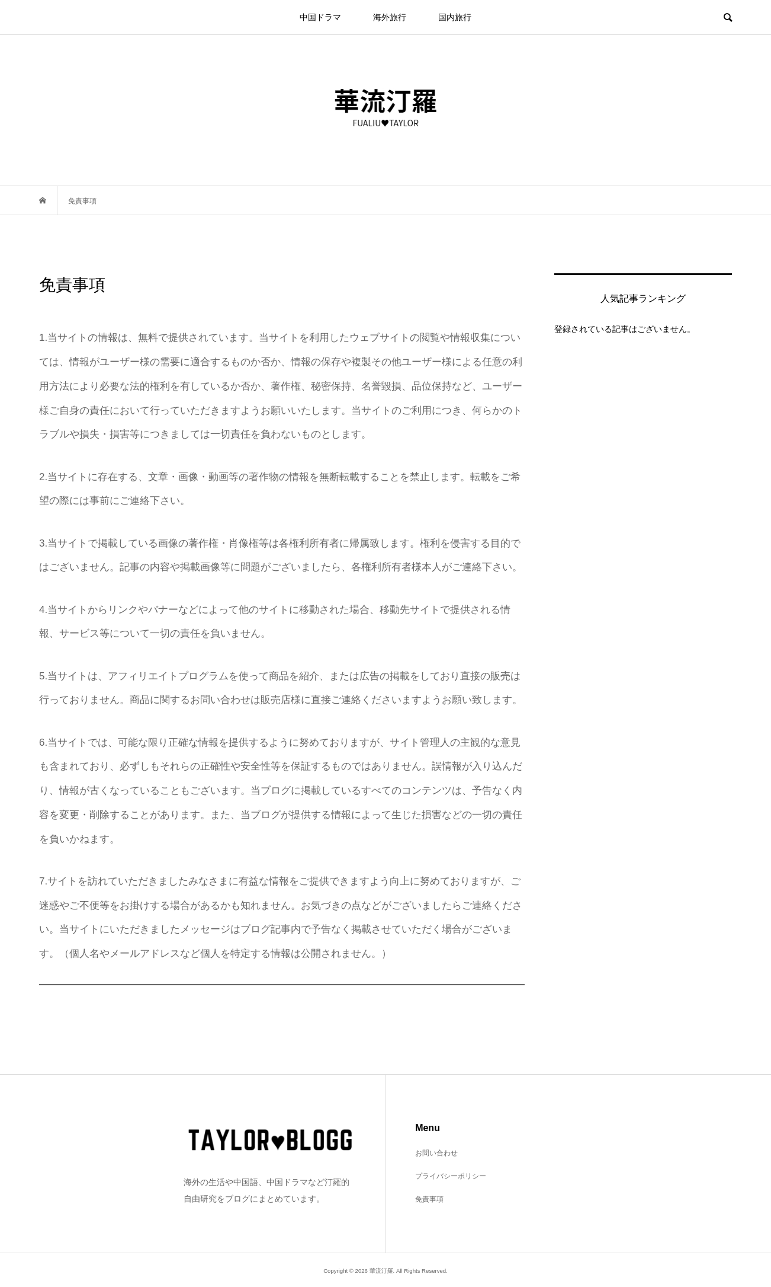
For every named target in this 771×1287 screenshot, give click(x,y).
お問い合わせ (436, 1153)
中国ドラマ (320, 17)
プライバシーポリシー (450, 1176)
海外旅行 (389, 17)
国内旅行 (454, 17)
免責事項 (429, 1199)
